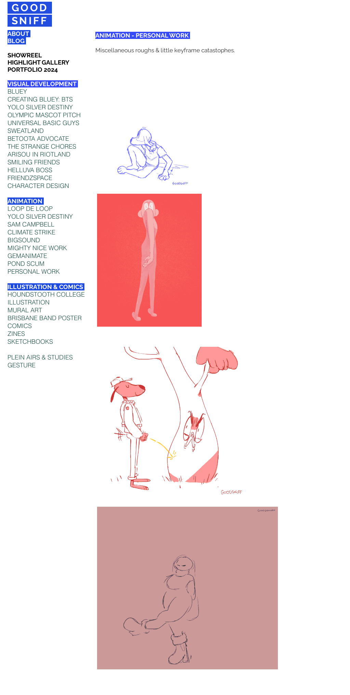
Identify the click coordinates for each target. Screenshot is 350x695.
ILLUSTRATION (29, 302)
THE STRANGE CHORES (42, 146)
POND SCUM (26, 264)
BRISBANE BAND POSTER (45, 318)
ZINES (16, 334)
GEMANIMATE (27, 256)
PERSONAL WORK (34, 271)
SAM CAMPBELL (31, 224)
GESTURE (22, 365)
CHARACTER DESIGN (38, 186)
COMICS (20, 326)
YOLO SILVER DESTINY (40, 216)
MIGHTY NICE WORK (37, 248)
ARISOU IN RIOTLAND (39, 154)
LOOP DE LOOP (30, 209)
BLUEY (17, 91)
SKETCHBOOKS (30, 341)
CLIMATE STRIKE (31, 232)
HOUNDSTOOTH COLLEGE (46, 294)
